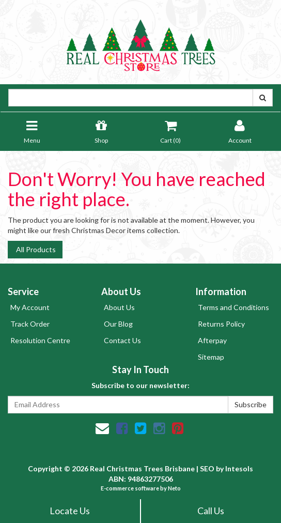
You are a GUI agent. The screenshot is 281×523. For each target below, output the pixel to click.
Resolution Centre (40, 340)
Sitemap (211, 356)
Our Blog (118, 323)
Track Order (30, 323)
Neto (174, 488)
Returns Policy (221, 323)
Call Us (210, 510)
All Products (35, 249)
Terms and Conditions (233, 307)
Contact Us (122, 340)
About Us (119, 307)
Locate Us (70, 510)
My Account (30, 307)
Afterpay (212, 340)
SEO (207, 468)
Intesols (239, 468)
